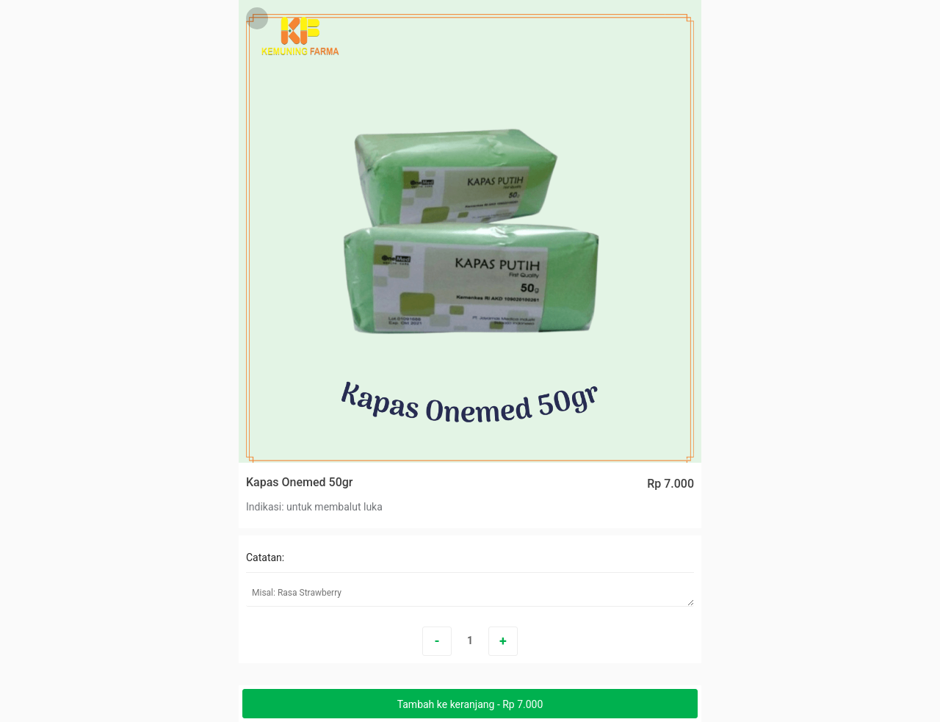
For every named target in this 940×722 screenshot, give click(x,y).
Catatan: (265, 557)
